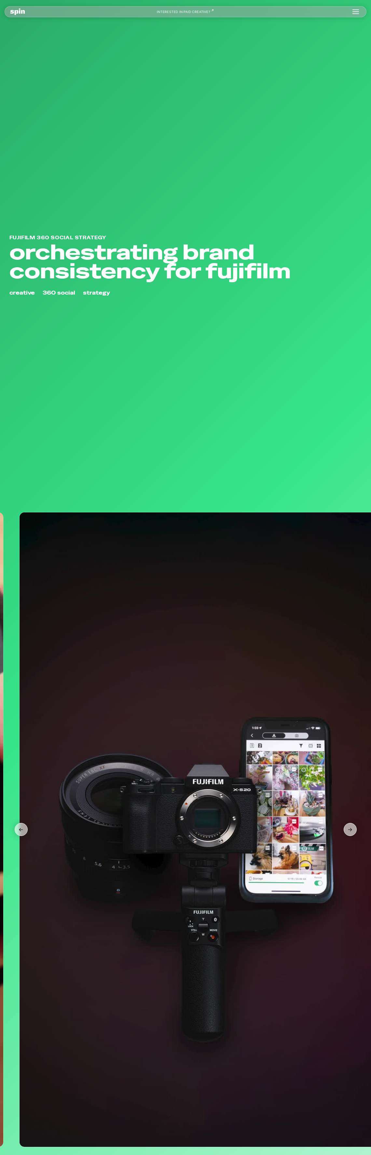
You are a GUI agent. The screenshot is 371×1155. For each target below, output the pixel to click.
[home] (17, 11)
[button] (355, 12)
